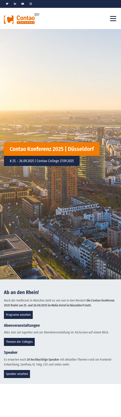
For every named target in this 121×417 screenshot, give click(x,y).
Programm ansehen (18, 315)
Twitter (7, 4)
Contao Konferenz (21, 18)
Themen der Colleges (19, 342)
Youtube (23, 4)
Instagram (31, 4)
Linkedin (15, 4)
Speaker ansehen (17, 374)
